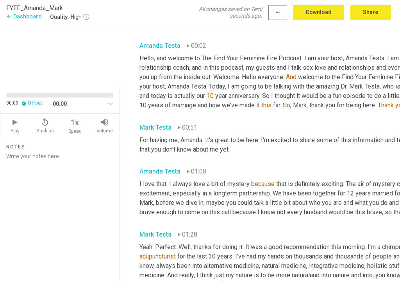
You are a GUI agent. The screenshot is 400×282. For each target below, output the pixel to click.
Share (370, 12)
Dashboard (24, 16)
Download (319, 12)
